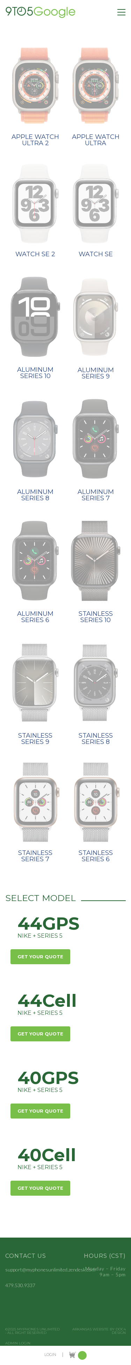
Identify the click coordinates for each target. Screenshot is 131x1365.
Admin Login (17, 1343)
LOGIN (50, 1355)
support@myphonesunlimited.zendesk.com (50, 1269)
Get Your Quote (40, 956)
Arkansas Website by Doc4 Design (99, 1331)
